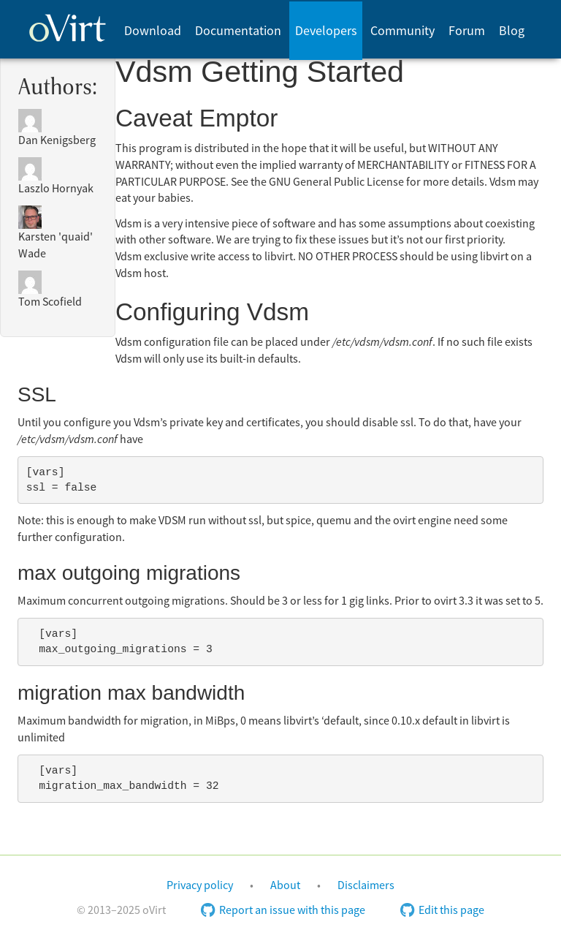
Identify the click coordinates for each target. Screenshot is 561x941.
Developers (326, 31)
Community (402, 31)
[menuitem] (152, 30)
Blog (511, 31)
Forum (467, 31)
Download (152, 31)
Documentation (238, 31)
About (285, 885)
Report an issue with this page (283, 910)
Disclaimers (365, 885)
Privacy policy (200, 885)
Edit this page (442, 910)
